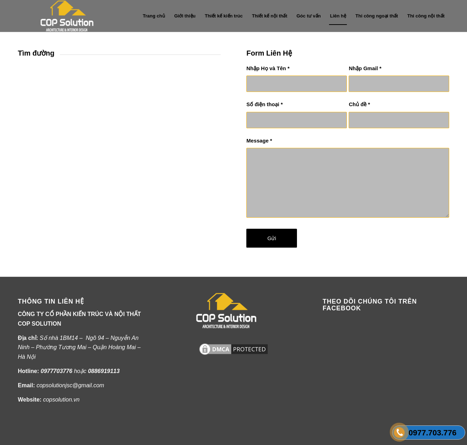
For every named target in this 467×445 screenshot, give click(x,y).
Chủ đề (359, 104)
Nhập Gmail (365, 68)
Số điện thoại (264, 104)
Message (259, 141)
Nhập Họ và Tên (267, 68)
